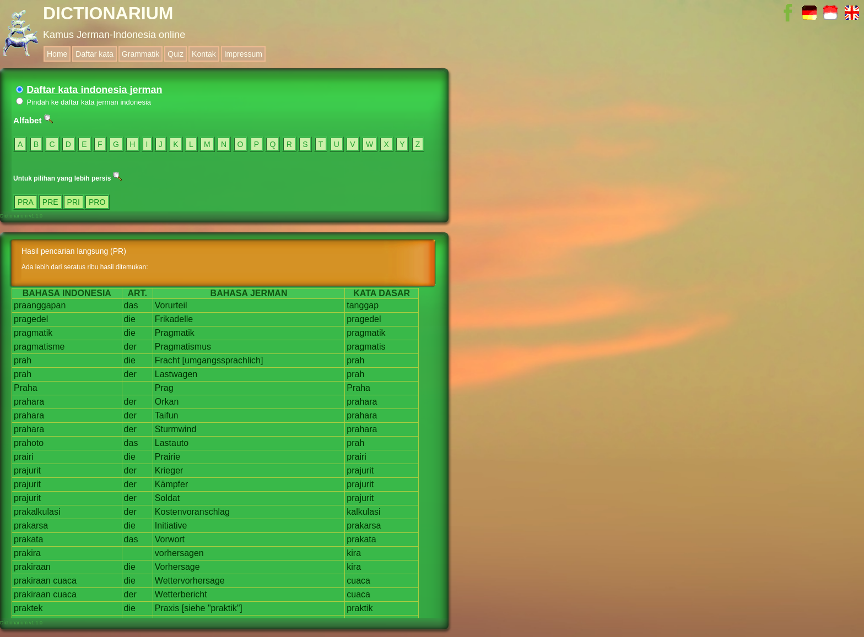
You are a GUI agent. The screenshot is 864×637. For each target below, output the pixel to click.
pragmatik (33, 332)
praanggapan (40, 305)
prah (22, 360)
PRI (73, 202)
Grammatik (140, 54)
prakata (28, 539)
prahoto (29, 443)
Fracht (167, 360)
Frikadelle (174, 319)
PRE (50, 202)
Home (57, 54)
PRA (26, 202)
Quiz (175, 54)
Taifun (167, 415)
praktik (359, 608)
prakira (27, 553)
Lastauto (171, 443)
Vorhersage (177, 566)
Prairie (167, 456)
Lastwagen (176, 374)
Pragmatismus (183, 346)
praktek (28, 608)
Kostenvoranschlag (192, 511)
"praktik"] (225, 608)
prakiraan (32, 566)
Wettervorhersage (190, 580)
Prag (164, 388)
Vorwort (170, 539)
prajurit (27, 470)
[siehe (194, 608)
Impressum (243, 54)
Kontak (204, 54)
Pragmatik (175, 332)
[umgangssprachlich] (222, 360)
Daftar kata (94, 54)
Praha (25, 388)
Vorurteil (171, 305)
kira (354, 553)
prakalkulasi (37, 511)
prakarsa (31, 525)
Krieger (169, 470)
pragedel (31, 319)
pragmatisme (39, 346)
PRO (97, 202)
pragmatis (366, 346)
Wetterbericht (181, 594)
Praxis (167, 608)
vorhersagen (179, 553)
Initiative (171, 525)
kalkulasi (363, 511)
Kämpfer (171, 484)
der (130, 346)
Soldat (167, 498)
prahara (29, 401)
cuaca (65, 580)
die (130, 319)
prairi (24, 456)
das (131, 305)
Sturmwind (176, 429)
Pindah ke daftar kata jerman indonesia (83, 102)
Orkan (167, 401)
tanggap (363, 305)
